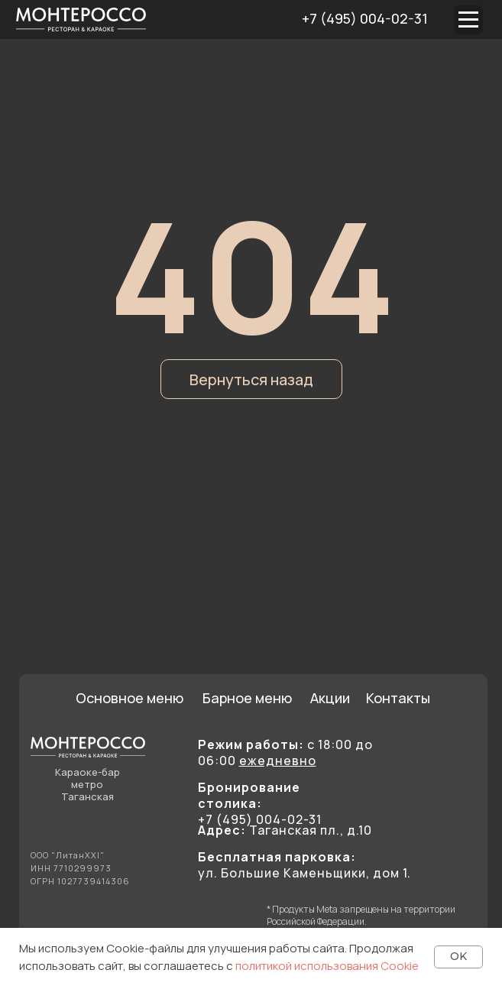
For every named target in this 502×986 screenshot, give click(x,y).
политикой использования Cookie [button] (327, 966)
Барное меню (247, 698)
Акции (330, 698)
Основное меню (129, 698)
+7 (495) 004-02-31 (365, 18)
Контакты (398, 698)
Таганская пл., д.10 (285, 830)
